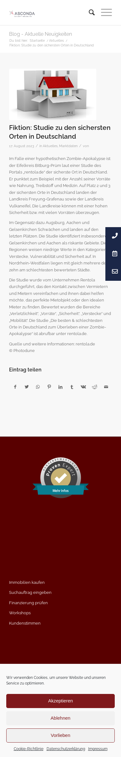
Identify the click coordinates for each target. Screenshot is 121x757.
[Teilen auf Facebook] (15, 387)
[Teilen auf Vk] (83, 387)
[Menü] (103, 12)
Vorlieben (60, 735)
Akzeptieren (60, 700)
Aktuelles (50, 146)
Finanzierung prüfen (28, 602)
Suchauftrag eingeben (30, 592)
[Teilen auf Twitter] (26, 387)
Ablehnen (60, 718)
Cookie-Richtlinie (28, 749)
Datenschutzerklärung (66, 749)
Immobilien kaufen (27, 582)
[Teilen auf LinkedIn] (60, 387)
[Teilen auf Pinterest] (49, 387)
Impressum (98, 749)
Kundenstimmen (25, 623)
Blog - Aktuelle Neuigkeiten (40, 34)
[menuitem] (89, 12)
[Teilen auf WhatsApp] (38, 387)
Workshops (20, 612)
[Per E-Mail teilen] (106, 387)
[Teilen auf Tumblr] (72, 387)
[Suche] (89, 12)
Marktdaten (68, 146)
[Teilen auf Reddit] (94, 387)
